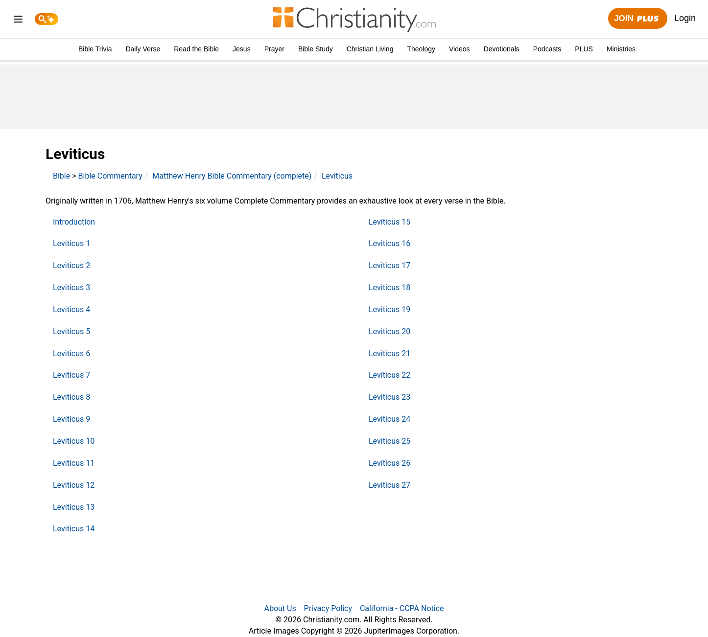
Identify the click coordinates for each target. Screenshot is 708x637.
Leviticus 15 (389, 222)
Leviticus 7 (71, 375)
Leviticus (337, 176)
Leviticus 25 (389, 441)
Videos (459, 49)
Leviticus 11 (73, 463)
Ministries (621, 49)
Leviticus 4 (71, 309)
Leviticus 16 (389, 243)
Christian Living (370, 49)
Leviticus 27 (389, 485)
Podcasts (547, 49)
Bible (61, 176)
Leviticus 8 (71, 397)
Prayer (274, 49)
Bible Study (315, 49)
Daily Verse (142, 49)
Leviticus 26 (389, 463)
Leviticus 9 (71, 419)
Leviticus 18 (389, 287)
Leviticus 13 (73, 507)
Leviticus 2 (71, 265)
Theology (421, 49)
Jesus (242, 49)
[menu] (18, 21)
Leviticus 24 (389, 419)
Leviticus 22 (389, 375)
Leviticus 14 (73, 528)
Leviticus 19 (389, 309)
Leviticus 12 (73, 485)
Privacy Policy (328, 608)
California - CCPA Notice (402, 608)
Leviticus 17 (389, 265)
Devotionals (501, 49)
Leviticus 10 (73, 441)
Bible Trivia (95, 49)
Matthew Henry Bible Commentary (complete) (231, 176)
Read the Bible (196, 49)
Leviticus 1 (71, 243)
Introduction (74, 222)
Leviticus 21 (389, 353)
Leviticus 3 (71, 287)
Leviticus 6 (71, 353)
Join (637, 19)
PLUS (584, 49)
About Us (280, 608)
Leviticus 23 (389, 397)
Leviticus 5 (71, 331)
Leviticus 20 (389, 331)
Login (685, 18)
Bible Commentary (110, 176)
